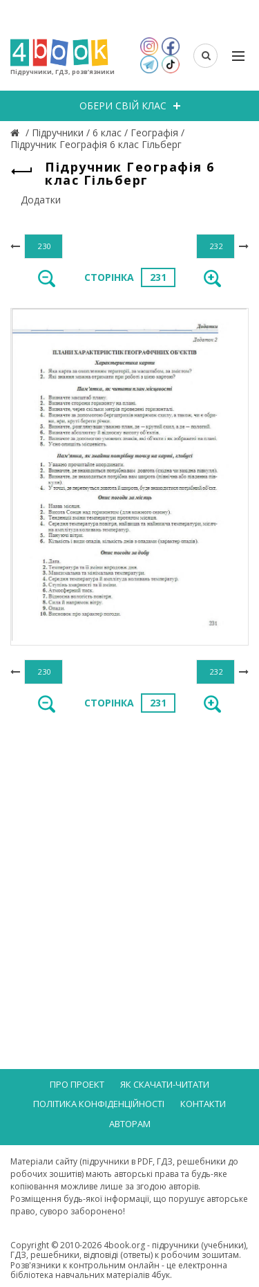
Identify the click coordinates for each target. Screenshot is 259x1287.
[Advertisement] (129, 864)
